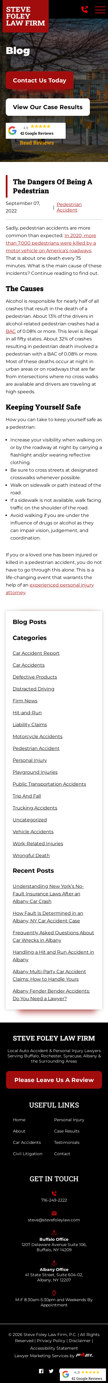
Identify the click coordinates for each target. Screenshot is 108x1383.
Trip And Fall (27, 796)
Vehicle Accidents (33, 831)
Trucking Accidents (35, 808)
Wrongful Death (31, 855)
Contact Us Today (39, 80)
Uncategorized (30, 820)
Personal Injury (30, 760)
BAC (11, 331)
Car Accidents (29, 665)
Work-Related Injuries (38, 843)
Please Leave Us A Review (54, 1080)
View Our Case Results (48, 107)
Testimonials (66, 1142)
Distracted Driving (33, 689)
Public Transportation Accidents (49, 784)
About (19, 1131)
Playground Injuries (35, 772)
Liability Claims (30, 724)
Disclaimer (80, 1340)
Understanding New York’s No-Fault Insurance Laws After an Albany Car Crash (48, 893)
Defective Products (35, 677)
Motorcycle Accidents (37, 736)
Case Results (66, 1131)
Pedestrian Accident (69, 207)
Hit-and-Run (27, 712)
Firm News (25, 701)
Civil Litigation (27, 1153)
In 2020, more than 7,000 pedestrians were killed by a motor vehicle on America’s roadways (51, 243)
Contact (62, 1153)
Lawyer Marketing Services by (53, 1355)
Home (19, 1119)
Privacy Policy (51, 1340)
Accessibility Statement (54, 1348)
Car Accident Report (36, 653)
